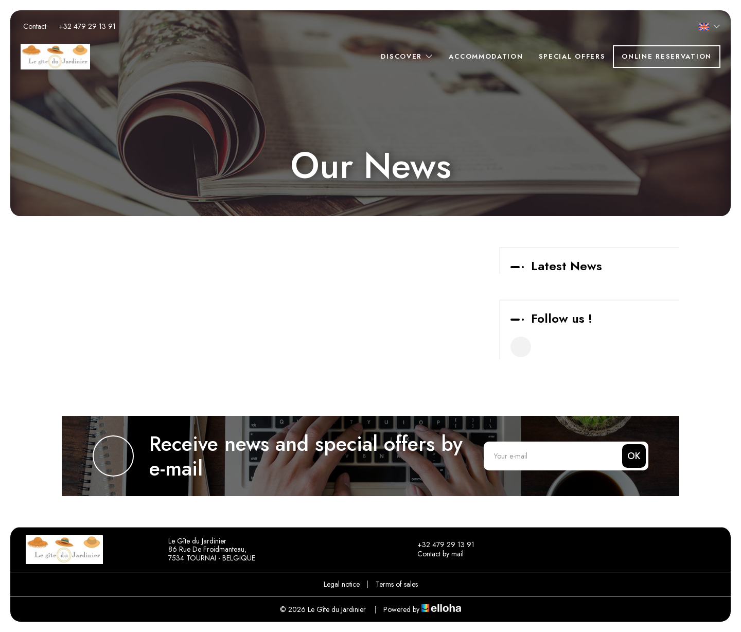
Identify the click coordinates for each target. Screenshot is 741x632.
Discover (407, 56)
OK (634, 456)
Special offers (572, 56)
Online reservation (667, 56)
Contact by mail (434, 554)
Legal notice (342, 584)
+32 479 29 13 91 (439, 545)
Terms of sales (397, 584)
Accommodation (486, 56)
